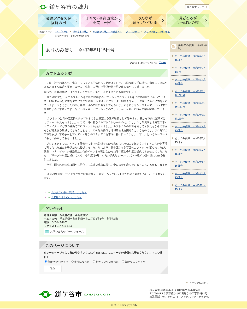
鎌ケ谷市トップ (195, 7)
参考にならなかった (107, 261)
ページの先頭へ (199, 282)
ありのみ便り (133, 31)
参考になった (82, 261)
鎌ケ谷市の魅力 (80, 31)
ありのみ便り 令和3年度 (157, 31)
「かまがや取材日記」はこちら (69, 192)
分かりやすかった (58, 261)
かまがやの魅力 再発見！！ (107, 31)
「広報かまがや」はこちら (66, 197)
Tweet (162, 62)
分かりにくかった (135, 261)
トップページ (61, 31)
